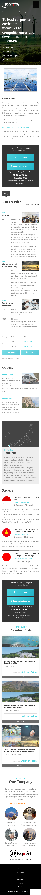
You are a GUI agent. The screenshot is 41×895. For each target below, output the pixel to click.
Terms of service (20, 872)
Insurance (20, 876)
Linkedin (20, 887)
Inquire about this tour (20, 166)
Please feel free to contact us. (20, 803)
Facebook (20, 883)
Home (4, 12)
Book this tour (20, 157)
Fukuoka (8, 51)
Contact (35, 892)
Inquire (30, 352)
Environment (12, 12)
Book (11, 352)
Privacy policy (20, 879)
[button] (5, 80)
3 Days (6, 194)
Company (20, 868)
